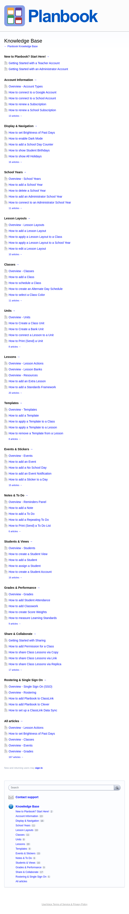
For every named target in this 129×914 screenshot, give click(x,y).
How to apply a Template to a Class (32, 421)
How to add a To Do (22, 513)
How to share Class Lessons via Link (33, 658)
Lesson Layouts (17, 218)
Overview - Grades (21, 594)
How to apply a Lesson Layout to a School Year (39, 242)
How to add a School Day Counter (31, 144)
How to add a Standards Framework (32, 387)
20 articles (15, 393)
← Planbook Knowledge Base (21, 46)
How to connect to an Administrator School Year (40, 202)
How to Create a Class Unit (26, 323)
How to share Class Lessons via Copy (33, 652)
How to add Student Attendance (29, 600)
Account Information (20, 80)
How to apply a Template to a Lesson (33, 427)
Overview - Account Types (26, 86)
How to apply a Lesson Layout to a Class (35, 236)
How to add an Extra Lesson (27, 381)
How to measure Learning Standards (33, 618)
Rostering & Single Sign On (25, 680)
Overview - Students (22, 548)
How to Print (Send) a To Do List (30, 525)
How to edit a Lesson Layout (27, 248)
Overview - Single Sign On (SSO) (30, 686)
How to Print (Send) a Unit (26, 341)
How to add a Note (21, 508)
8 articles (15, 346)
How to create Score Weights (28, 612)
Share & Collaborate (20, 634)
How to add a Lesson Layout (27, 231)
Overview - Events (21, 455)
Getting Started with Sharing (27, 640)
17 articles (15, 670)
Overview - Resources (23, 375)
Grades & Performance (22, 587)
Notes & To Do (16, 495)
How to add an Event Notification (30, 473)
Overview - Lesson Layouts (26, 225)
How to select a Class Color (27, 294)
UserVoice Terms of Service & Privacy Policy (64, 904)
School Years (15, 172)
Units (9, 310)
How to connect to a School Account (32, 98)
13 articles (15, 116)
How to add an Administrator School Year (35, 196)
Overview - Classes (21, 271)
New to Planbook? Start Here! (27, 56)
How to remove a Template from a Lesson (36, 433)
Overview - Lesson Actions (26, 363)
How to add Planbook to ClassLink (31, 698)
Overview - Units (19, 317)
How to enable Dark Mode (26, 138)
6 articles (15, 531)
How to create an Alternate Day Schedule (36, 289)
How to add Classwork (23, 606)
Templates (13, 403)
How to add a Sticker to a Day (28, 479)
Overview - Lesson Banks (25, 369)
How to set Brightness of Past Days (32, 132)
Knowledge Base (27, 806)
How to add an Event (22, 461)
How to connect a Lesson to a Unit (31, 335)
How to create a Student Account (30, 571)
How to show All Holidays (25, 156)
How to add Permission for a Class (31, 646)
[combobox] (62, 787)
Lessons (12, 357)
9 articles (15, 623)
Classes (11, 264)
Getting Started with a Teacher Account (34, 63)
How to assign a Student (25, 566)
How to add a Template (24, 415)
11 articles (15, 208)
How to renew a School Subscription (32, 110)
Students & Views (18, 541)
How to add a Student (23, 560)
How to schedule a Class (25, 283)
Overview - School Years (25, 178)
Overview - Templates (23, 409)
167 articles (16, 757)
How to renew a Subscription (27, 104)
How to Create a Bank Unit (26, 329)
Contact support (27, 797)
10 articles (15, 254)
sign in (39, 768)
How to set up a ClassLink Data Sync (33, 710)
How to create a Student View (28, 554)
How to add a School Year (26, 184)
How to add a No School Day (28, 467)
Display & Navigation (20, 126)
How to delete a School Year (27, 190)
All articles (13, 721)
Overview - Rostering (22, 692)
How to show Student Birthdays (29, 150)
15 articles (15, 485)
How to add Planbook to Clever (29, 704)
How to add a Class (21, 277)
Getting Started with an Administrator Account (38, 69)
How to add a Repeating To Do (29, 519)
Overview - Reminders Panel (27, 502)
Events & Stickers (18, 449)
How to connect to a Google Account (32, 92)
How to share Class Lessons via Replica (35, 664)
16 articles (15, 162)
